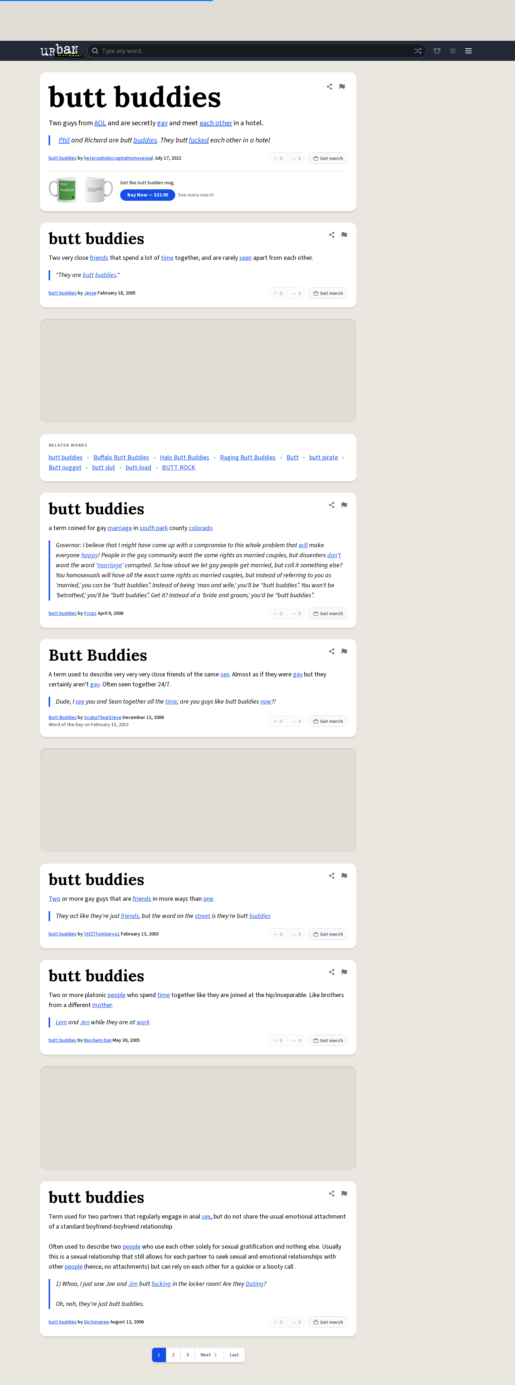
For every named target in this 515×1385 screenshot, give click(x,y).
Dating (255, 1283)
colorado (201, 528)
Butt (292, 457)
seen (245, 257)
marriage (120, 528)
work (143, 1022)
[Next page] (209, 1355)
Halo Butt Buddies (184, 457)
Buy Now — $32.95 (147, 195)
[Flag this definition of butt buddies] (342, 86)
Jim (133, 1283)
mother (102, 1005)
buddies (145, 140)
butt (88, 275)
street (202, 916)
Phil (64, 140)
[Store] (437, 50)
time (167, 257)
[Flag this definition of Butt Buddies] (344, 651)
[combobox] (256, 51)
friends (99, 257)
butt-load (138, 467)
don (332, 555)
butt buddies (63, 158)
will (303, 545)
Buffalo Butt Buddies (121, 457)
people (117, 995)
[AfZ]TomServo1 (102, 934)
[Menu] (468, 50)
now (265, 701)
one (208, 898)
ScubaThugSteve (103, 717)
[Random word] (417, 51)
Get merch (328, 158)
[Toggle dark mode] (452, 50)
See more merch (196, 195)
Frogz (90, 613)
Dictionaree (96, 1322)
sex (224, 674)
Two (54, 898)
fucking (161, 1283)
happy (89, 555)
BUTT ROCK (178, 467)
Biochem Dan (98, 1040)
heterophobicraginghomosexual (118, 158)
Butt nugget (65, 467)
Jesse (90, 293)
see (79, 701)
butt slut (103, 467)
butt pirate (323, 457)
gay (162, 123)
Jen (84, 1022)
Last (234, 1355)
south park (153, 528)
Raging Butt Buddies (248, 457)
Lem (61, 1022)
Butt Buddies (63, 717)
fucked (199, 140)
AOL (100, 123)
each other (216, 123)
